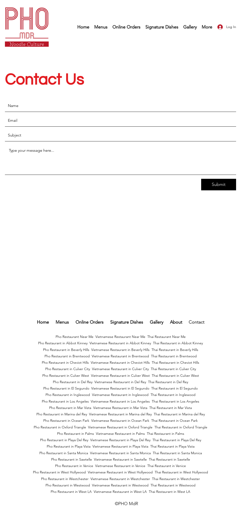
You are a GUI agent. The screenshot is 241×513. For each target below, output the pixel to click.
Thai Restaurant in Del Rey (168, 382)
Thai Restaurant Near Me (166, 336)
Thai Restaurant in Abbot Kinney (178, 343)
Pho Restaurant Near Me (74, 336)
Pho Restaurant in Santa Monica (63, 453)
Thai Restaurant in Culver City (173, 369)
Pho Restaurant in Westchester (65, 479)
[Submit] (218, 184)
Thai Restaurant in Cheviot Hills (175, 362)
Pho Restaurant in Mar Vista (70, 408)
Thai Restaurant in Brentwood (174, 356)
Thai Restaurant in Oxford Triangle (180, 427)
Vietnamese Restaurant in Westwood (120, 485)
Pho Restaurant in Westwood (67, 485)
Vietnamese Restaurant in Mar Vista (120, 408)
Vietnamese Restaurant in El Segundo (120, 388)
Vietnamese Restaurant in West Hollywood (120, 472)
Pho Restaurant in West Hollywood (59, 472)
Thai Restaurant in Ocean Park (174, 420)
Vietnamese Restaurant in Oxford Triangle (120, 427)
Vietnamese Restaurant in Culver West (120, 375)
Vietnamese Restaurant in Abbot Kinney (120, 343)
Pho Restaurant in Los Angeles (65, 401)
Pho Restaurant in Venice (74, 466)
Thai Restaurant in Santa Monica (177, 453)
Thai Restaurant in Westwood (173, 485)
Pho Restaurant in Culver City (67, 369)
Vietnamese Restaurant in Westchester (120, 479)
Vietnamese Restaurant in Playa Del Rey (120, 440)
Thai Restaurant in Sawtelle (169, 459)
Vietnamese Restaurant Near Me (120, 336)
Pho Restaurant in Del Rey (72, 382)
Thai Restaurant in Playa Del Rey (176, 440)
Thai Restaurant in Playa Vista (172, 446)
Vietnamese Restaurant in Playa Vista (120, 446)
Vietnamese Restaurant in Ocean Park (120, 420)
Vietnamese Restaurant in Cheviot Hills (120, 362)
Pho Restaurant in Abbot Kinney (63, 343)
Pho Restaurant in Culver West (65, 375)
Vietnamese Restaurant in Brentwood (120, 356)
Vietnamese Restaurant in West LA (120, 491)
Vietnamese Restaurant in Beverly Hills (120, 349)
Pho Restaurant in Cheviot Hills (65, 362)
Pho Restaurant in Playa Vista (68, 446)
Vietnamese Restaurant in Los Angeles (120, 401)
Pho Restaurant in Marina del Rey (61, 414)
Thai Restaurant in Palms (165, 433)
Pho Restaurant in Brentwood (67, 356)
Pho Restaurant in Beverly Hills (66, 349)
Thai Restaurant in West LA (169, 491)
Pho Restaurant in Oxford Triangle (60, 427)
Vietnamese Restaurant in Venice (120, 466)
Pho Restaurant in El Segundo (66, 388)
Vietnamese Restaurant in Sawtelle (120, 459)
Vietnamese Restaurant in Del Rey (120, 382)
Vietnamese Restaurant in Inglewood (120, 394)
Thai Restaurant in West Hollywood (181, 472)
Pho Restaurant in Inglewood (67, 394)
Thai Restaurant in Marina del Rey (179, 414)
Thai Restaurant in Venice (166, 466)
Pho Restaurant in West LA (71, 491)
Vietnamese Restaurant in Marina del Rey (120, 414)
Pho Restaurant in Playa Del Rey (64, 440)
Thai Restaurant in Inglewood (173, 394)
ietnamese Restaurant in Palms (121, 433)
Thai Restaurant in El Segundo (174, 388)
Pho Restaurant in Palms (75, 433)
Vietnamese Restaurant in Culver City (120, 369)
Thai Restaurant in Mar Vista (170, 408)
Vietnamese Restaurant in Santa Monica (120, 453)
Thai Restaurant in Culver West (175, 375)
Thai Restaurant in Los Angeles (175, 401)
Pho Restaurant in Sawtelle (71, 459)
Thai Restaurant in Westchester (176, 479)
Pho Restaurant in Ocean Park (66, 420)
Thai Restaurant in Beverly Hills (174, 349)
